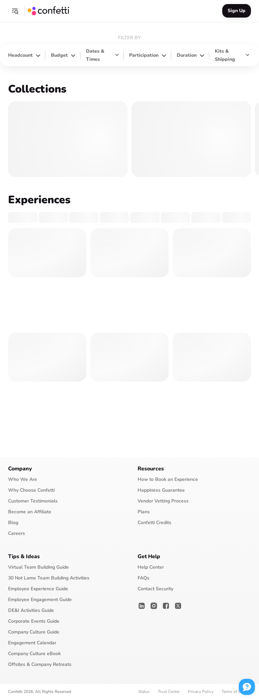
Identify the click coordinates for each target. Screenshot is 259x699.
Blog (13, 522)
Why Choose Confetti (31, 490)
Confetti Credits (154, 522)
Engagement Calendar (32, 643)
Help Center (151, 567)
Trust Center (169, 691)
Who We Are (22, 479)
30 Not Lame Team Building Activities (48, 578)
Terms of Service (236, 691)
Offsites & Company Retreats (39, 664)
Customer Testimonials (33, 501)
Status (144, 691)
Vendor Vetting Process (163, 501)
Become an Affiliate (29, 512)
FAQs (143, 578)
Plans (144, 512)
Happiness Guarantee (161, 490)
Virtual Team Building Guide (38, 567)
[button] (15, 11)
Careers (16, 533)
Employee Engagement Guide (40, 599)
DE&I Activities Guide (31, 610)
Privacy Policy (200, 691)
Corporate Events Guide (33, 621)
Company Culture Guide (33, 632)
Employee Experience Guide (38, 589)
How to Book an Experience (168, 479)
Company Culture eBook (34, 653)
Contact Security (155, 589)
